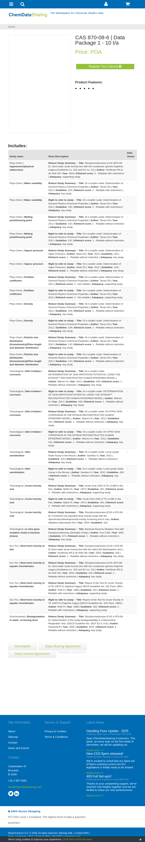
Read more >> (95, 750)
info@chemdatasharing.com (25, 786)
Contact (13, 742)
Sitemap (13, 736)
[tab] (64, 651)
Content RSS (82, 833)
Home (11, 26)
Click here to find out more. (78, 839)
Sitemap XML (66, 833)
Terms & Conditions (56, 736)
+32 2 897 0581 (17, 780)
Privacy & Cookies (55, 731)
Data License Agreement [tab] (32, 654)
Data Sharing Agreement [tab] (63, 646)
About (11, 731)
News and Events (18, 748)
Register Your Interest (105, 66)
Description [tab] (23, 646)
